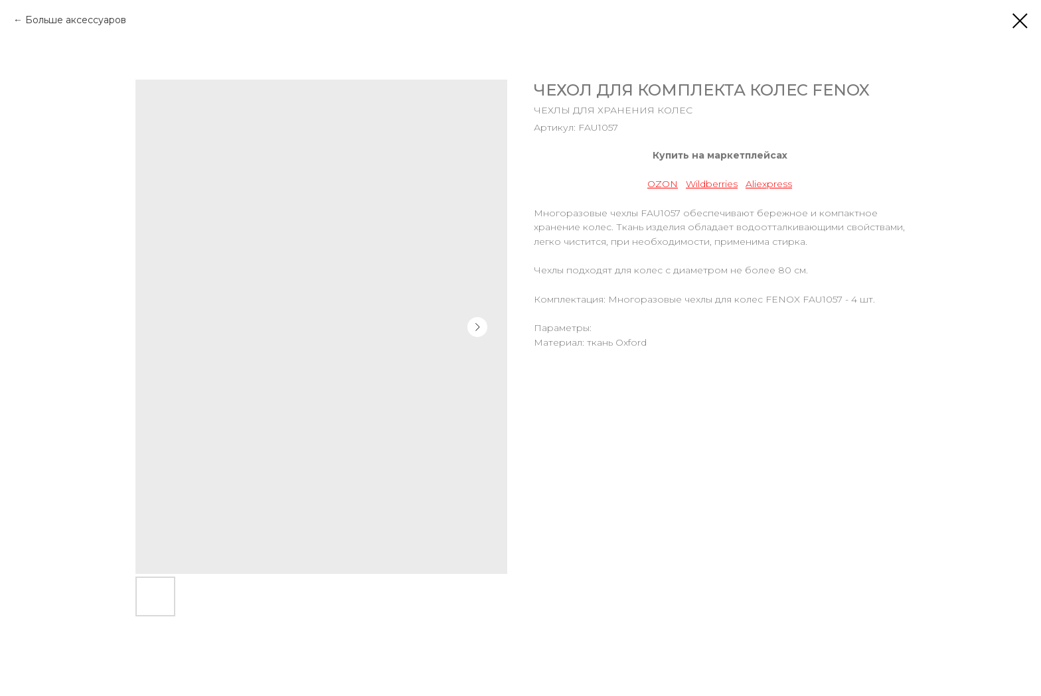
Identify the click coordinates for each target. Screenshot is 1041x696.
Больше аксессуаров (75, 20)
